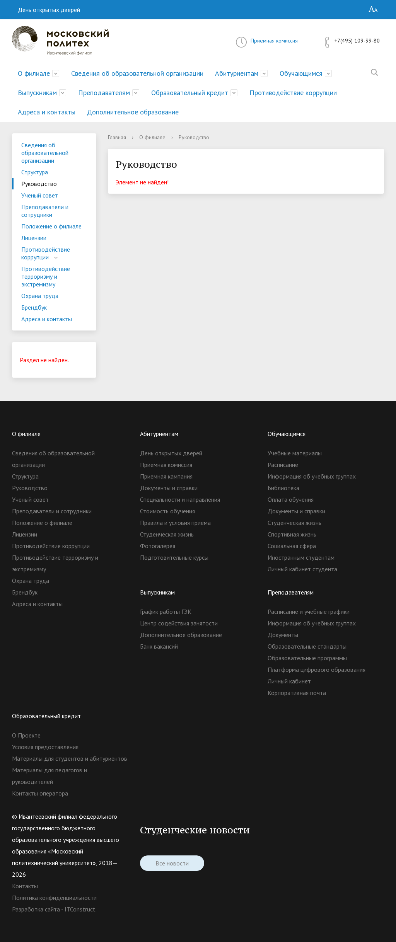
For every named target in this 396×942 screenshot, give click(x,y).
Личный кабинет (289, 681)
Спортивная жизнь (292, 534)
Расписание (283, 464)
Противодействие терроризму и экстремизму (45, 276)
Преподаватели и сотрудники (44, 210)
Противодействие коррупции (293, 92)
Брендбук (34, 307)
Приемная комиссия (274, 40)
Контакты (25, 886)
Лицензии (33, 238)
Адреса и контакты (46, 111)
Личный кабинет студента (302, 569)
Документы (283, 635)
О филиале (34, 73)
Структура (34, 172)
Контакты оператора (40, 793)
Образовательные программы (307, 658)
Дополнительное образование (133, 111)
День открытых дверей (49, 10)
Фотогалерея (157, 546)
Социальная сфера (292, 546)
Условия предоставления (45, 747)
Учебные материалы (295, 453)
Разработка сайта (36, 909)
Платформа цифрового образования (316, 669)
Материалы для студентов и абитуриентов (69, 758)
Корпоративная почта (297, 693)
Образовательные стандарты (307, 646)
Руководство (39, 183)
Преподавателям (104, 92)
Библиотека (283, 488)
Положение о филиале (51, 226)
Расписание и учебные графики (309, 611)
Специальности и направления (180, 499)
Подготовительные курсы (174, 557)
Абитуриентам (236, 73)
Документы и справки (169, 488)
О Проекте (26, 735)
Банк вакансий (159, 646)
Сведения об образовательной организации (137, 73)
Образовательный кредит (189, 92)
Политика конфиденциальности (54, 897)
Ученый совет (39, 195)
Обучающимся (301, 73)
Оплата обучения (291, 499)
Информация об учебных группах (312, 476)
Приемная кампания (166, 476)
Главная (117, 137)
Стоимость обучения (167, 511)
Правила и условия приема (175, 522)
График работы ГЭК (165, 611)
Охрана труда (39, 296)
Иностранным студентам (301, 557)
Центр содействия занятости (179, 623)
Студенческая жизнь (167, 534)
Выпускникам (37, 92)
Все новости (172, 863)
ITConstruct (80, 909)
